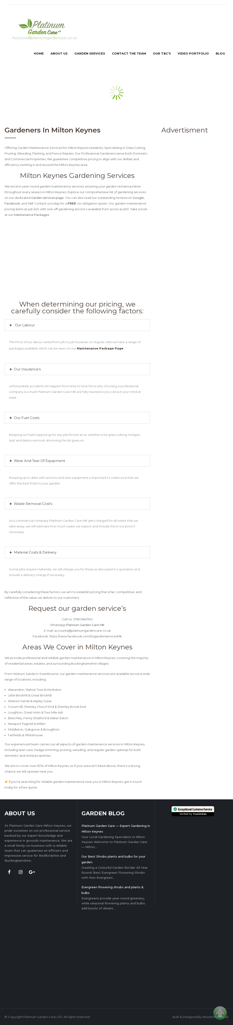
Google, (138, 198)
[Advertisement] (179, 206)
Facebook (12, 203)
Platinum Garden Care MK (85, 625)
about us (59, 53)
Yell (30, 203)
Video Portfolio (193, 53)
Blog (220, 53)
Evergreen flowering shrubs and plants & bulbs (112, 890)
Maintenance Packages (31, 215)
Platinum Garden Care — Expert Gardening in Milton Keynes (115, 828)
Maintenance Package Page (100, 348)
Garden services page (47, 198)
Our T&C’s (162, 53)
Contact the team (129, 53)
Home (39, 53)
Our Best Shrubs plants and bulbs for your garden (113, 859)
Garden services (89, 53)
